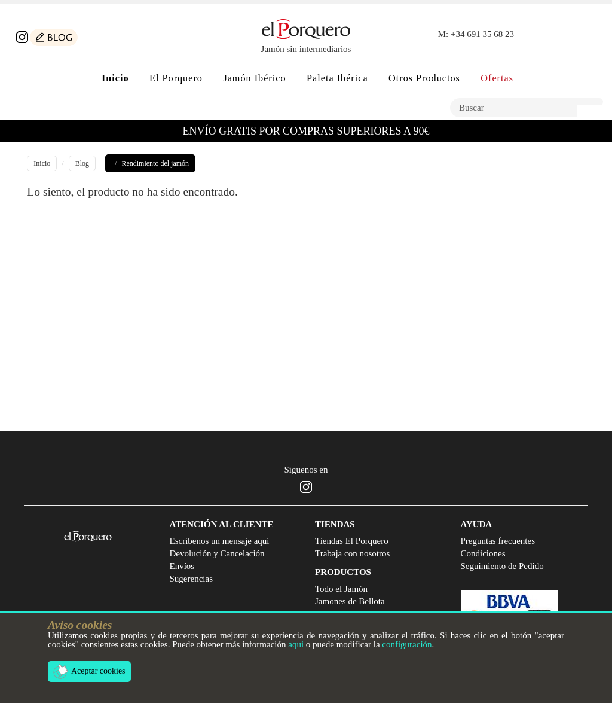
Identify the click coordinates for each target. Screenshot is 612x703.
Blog (82, 163)
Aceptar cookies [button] (89, 671)
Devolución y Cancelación (217, 553)
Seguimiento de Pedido (502, 566)
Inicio (41, 163)
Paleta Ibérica (337, 78)
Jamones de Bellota (350, 601)
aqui (296, 644)
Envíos (182, 566)
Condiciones (483, 553)
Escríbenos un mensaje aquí (220, 541)
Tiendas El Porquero (351, 541)
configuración (407, 644)
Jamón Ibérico (254, 78)
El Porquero (176, 78)
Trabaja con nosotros (352, 553)
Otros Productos (424, 78)
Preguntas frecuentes (498, 541)
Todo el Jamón (341, 589)
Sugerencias (191, 578)
